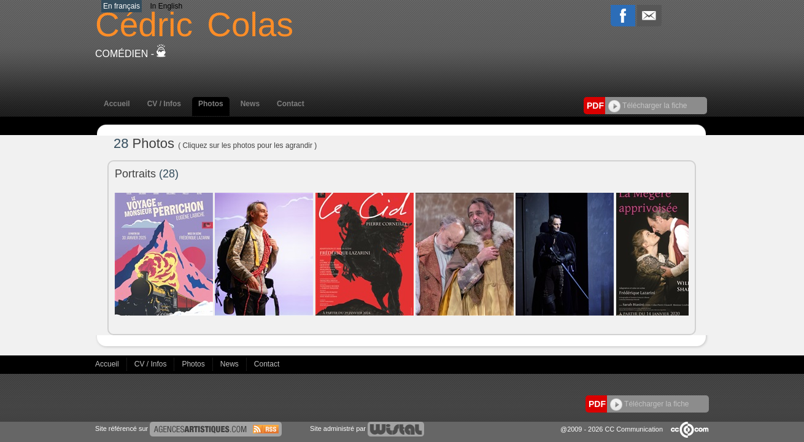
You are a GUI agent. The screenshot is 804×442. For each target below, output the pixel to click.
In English (166, 6)
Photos (210, 103)
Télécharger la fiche (647, 105)
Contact (290, 103)
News (250, 103)
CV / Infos (164, 103)
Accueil (117, 103)
